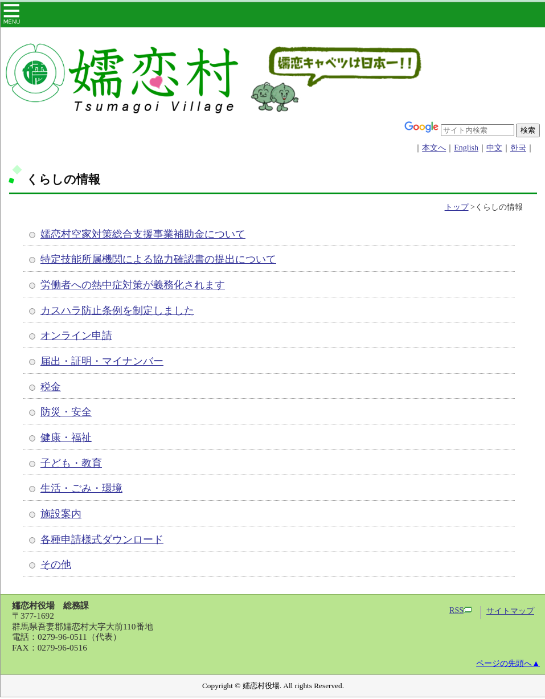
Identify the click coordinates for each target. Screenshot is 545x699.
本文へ (434, 148)
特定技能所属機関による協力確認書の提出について (158, 259)
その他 (55, 564)
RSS (460, 610)
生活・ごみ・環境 (81, 488)
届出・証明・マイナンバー (101, 361)
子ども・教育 (71, 463)
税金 (50, 387)
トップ (457, 207)
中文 (494, 148)
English (466, 148)
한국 (518, 148)
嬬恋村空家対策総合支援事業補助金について (142, 234)
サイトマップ (510, 611)
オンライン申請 (76, 335)
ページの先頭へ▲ (508, 663)
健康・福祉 (66, 437)
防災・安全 (66, 412)
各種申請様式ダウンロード (101, 539)
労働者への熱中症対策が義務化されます (132, 285)
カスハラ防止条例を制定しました (117, 310)
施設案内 (60, 514)
